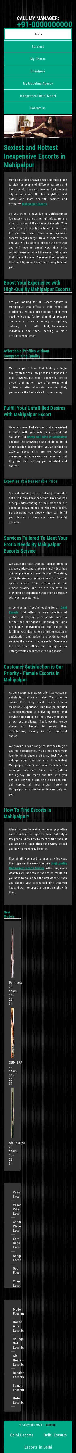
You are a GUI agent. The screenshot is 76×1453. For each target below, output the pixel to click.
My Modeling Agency (38, 83)
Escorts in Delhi (38, 1447)
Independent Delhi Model (38, 95)
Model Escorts (14, 1311)
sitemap (51, 1425)
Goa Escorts (14, 1270)
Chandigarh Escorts (14, 1283)
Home (38, 34)
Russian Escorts (14, 1375)
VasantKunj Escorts (14, 1194)
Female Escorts (14, 1387)
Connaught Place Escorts (14, 1226)
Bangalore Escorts (14, 1258)
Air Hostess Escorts (14, 1360)
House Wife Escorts (14, 1326)
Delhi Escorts (22, 1434)
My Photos (38, 59)
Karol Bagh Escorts (14, 1243)
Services (38, 46)
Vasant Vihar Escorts (14, 1209)
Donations (38, 71)
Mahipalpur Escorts (34, 204)
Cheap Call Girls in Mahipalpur (47, 437)
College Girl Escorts (14, 1343)
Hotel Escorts (14, 1400)
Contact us (38, 108)
